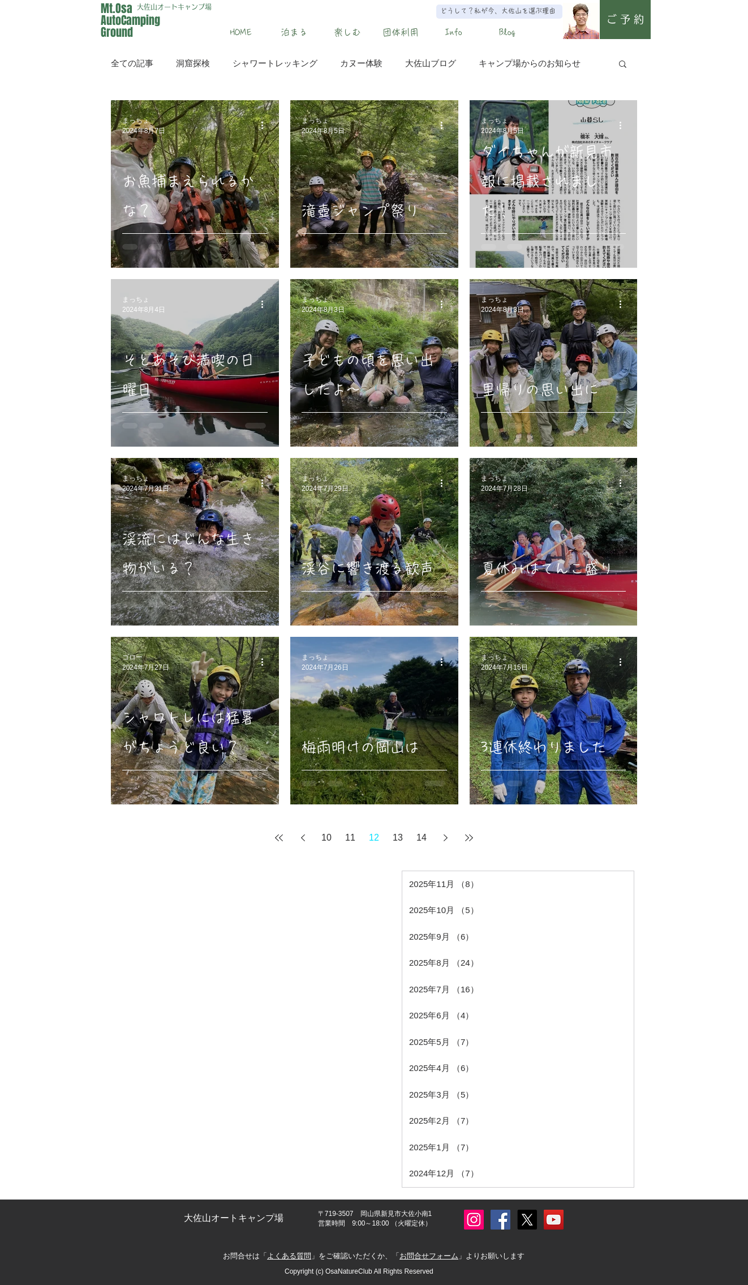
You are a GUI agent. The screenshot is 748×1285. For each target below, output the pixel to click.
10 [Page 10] (326, 837)
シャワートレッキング (275, 63)
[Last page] (469, 838)
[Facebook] (500, 1220)
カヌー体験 (361, 63)
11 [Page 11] (350, 837)
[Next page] (445, 838)
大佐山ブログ (430, 63)
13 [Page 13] (398, 837)
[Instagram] (474, 1220)
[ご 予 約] (625, 19)
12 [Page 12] (374, 837)
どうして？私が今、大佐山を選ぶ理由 (498, 10)
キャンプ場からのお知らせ (530, 63)
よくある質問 (289, 1256)
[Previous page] (303, 838)
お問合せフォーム (428, 1256)
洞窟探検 (193, 63)
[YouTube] (554, 1220)
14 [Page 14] (421, 837)
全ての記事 (132, 63)
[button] (294, 32)
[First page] (279, 838)
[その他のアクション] (266, 125)
